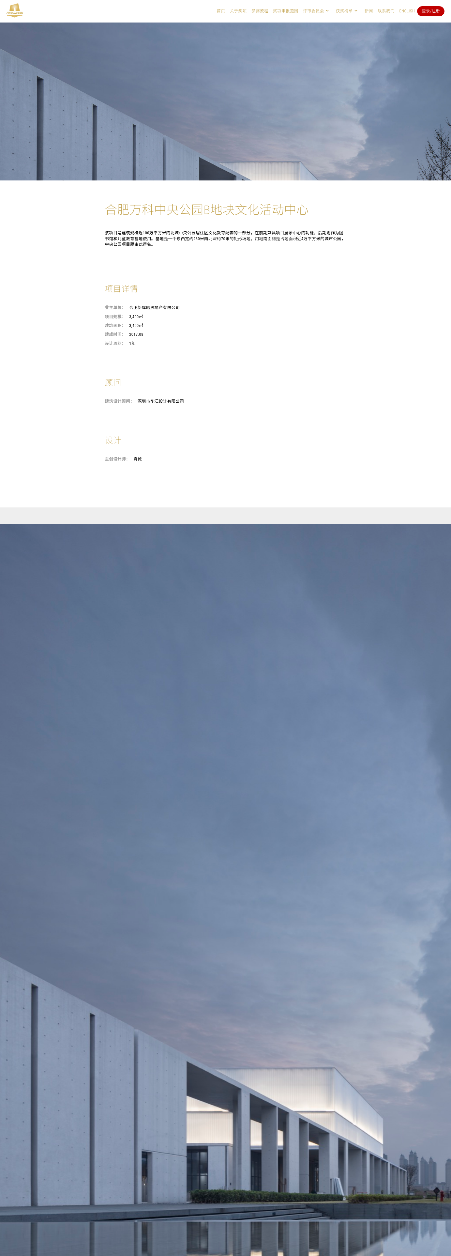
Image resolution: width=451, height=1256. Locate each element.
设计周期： (115, 343)
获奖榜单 (344, 10)
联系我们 (386, 10)
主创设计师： (117, 459)
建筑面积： (115, 325)
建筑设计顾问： (120, 401)
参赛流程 (259, 10)
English (407, 10)
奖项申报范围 (285, 10)
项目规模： (115, 316)
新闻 (369, 10)
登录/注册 (431, 10)
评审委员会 (313, 10)
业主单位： (115, 307)
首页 (221, 10)
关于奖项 (238, 10)
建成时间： (115, 334)
